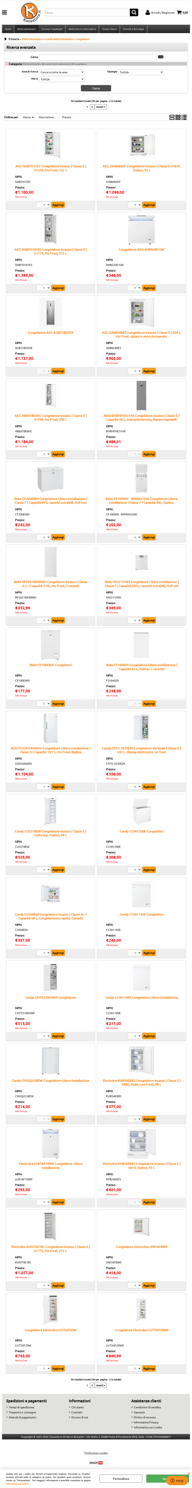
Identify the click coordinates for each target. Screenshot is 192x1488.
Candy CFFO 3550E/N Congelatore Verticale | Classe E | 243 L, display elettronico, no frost (141, 751)
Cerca (34, 58)
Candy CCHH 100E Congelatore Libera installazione (141, 998)
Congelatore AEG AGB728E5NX (50, 334)
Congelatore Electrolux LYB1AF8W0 (141, 1248)
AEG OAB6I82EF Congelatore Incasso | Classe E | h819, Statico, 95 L (141, 169)
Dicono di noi (79, 1418)
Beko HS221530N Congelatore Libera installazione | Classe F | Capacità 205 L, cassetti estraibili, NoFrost (142, 585)
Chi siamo (77, 1408)
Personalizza (121, 1478)
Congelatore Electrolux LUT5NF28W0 (141, 1331)
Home (8, 29)
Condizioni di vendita (147, 1408)
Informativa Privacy (146, 1423)
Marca (34, 79)
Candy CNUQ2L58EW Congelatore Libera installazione (50, 1082)
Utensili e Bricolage (133, 29)
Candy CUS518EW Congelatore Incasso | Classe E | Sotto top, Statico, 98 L (50, 834)
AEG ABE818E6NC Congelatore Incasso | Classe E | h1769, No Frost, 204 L (51, 418)
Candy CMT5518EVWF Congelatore (50, 998)
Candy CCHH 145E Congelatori (141, 915)
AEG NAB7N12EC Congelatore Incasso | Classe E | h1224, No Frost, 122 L (50, 169)
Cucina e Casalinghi (51, 29)
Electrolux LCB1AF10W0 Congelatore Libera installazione (50, 1166)
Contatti (76, 1413)
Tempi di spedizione (21, 1408)
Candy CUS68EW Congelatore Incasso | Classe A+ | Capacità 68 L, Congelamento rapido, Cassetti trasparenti (50, 919)
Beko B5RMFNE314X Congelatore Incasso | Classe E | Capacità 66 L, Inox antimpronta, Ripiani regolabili (141, 418)
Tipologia (112, 72)
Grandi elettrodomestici (57, 65)
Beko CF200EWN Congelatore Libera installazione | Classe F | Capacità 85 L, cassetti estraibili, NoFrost (50, 502)
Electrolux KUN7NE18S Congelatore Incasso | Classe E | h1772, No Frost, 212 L (50, 1250)
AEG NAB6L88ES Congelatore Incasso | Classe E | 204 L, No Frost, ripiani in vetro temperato (141, 335)
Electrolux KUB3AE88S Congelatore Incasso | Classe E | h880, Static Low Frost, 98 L (142, 1083)
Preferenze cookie (96, 1454)
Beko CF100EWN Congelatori (51, 666)
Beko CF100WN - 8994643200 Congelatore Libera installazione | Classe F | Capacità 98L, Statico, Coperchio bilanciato (141, 504)
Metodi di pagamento (22, 1418)
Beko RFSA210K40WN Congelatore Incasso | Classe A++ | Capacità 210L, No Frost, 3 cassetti (50, 585)
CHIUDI (189, 1473)
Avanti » (100, 108)
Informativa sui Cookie (17, 1483)
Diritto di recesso (145, 1418)
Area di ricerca (30, 72)
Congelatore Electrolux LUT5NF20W (50, 1331)
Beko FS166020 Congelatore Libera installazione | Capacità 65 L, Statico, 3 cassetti (141, 668)
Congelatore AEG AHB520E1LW (141, 250)
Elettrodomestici (26, 29)
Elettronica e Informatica (82, 29)
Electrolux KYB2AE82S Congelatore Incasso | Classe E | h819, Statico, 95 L (141, 1166)
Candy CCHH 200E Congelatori (141, 832)
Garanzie (139, 1413)
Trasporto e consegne (22, 1413)
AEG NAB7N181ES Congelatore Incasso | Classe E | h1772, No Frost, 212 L (50, 252)
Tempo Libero (109, 29)
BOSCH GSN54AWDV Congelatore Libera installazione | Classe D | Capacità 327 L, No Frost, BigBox (50, 751)
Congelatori (80, 65)
